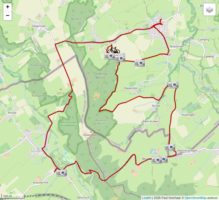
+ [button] (7, 7)
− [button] (7, 16)
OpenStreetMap (195, 197)
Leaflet (146, 197)
